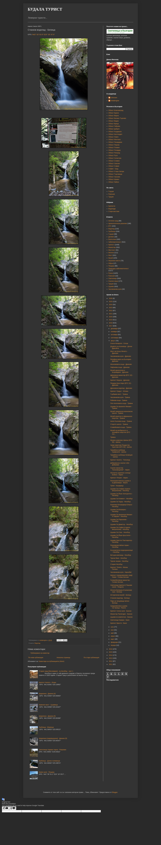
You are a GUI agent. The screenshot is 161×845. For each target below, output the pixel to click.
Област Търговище (115, 174)
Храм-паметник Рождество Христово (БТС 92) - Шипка (121, 446)
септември (115, 338)
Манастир (112, 247)
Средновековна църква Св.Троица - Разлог (118, 607)
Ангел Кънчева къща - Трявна (121, 421)
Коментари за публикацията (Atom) (51, 661)
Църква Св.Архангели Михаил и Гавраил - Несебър (121, 515)
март (113, 639)
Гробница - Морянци (46, 727)
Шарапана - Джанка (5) (47, 716)
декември (114, 328)
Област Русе (113, 155)
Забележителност (114, 242)
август (113, 341)
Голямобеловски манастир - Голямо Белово (120, 581)
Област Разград (114, 153)
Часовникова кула (115, 289)
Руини (110, 273)
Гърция (111, 191)
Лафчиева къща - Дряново (120, 367)
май (112, 633)
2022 (111, 310)
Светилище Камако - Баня (119, 620)
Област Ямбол (113, 182)
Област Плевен (114, 147)
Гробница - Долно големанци (49, 761)
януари (113, 645)
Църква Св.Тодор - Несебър (120, 502)
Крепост (111, 245)
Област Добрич (114, 129)
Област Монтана (114, 139)
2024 (111, 304)
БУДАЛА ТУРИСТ (45, 9)
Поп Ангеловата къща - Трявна (121, 403)
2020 (111, 317)
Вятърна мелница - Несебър (120, 555)
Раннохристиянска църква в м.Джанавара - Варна (120, 482)
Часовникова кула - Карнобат (121, 572)
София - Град (113, 169)
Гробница (111, 231)
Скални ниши (113, 281)
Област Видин (113, 121)
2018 (111, 323)
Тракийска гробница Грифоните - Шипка (118, 451)
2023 (111, 307)
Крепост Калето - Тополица (120, 460)
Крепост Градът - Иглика (119, 391)
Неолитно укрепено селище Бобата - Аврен (120, 474)
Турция (111, 197)
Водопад (37, 643)
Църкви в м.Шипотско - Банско (121, 617)
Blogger (114, 792)
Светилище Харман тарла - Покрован (52, 750)
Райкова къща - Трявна (118, 400)
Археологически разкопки (117, 223)
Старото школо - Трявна (119, 424)
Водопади (112, 209)
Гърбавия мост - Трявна (119, 394)
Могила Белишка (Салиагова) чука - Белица (121, 591)
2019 (111, 320)
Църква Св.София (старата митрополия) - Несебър (120, 528)
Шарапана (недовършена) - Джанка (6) (53, 738)
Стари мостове (113, 211)
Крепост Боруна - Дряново (119, 380)
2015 (111, 652)
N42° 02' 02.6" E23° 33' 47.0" (43, 34)
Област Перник (114, 145)
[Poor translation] (12, 808)
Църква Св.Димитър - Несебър (121, 524)
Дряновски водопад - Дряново (121, 388)
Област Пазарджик (115, 142)
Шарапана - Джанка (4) (47, 693)
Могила (111, 252)
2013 (111, 658)
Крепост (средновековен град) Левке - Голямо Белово (121, 576)
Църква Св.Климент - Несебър (121, 498)
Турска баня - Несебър (118, 558)
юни (112, 630)
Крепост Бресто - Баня (118, 623)
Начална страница (63, 657)
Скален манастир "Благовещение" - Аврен (120, 469)
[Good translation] (5, 808)
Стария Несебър (116, 564)
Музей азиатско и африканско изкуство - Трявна (121, 417)
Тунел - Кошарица (116, 486)
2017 (111, 326)
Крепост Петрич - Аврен (119, 478)
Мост (110, 255)
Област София (113, 166)
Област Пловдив (114, 150)
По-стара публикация (91, 657)
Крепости (111, 206)
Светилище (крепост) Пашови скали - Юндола (121, 586)
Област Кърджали (115, 131)
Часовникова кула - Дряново (120, 356)
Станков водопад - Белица (120, 598)
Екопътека (112, 239)
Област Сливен (114, 161)
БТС (109, 226)
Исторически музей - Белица (120, 595)
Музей (110, 258)
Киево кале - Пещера (46, 772)
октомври (114, 334)
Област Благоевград (115, 110)
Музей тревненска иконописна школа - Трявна (121, 412)
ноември (114, 331)
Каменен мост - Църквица (48, 705)
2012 (111, 661)
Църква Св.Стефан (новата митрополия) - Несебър (120, 490)
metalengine (115, 101)
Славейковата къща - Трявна (120, 427)
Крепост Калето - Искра (47, 682)
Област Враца (113, 124)
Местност (111, 250)
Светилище (112, 278)
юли (112, 627)
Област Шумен (113, 179)
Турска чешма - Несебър (119, 561)
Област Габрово (114, 126)
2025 (111, 301)
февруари (114, 642)
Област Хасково (114, 177)
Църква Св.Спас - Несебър (120, 532)
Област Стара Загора (116, 171)
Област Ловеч (113, 137)
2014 (111, 655)
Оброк (110, 263)
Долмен (111, 237)
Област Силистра (114, 158)
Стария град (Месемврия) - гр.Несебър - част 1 (56, 671)
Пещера (111, 266)
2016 (111, 649)
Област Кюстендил (115, 134)
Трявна (112, 437)
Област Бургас (113, 113)
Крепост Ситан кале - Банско (120, 611)
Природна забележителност (118, 268)
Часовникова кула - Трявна (120, 397)
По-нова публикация (35, 657)
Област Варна (113, 115)
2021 (111, 314)
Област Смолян (114, 163)
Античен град (113, 221)
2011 (111, 664)
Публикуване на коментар (40, 653)
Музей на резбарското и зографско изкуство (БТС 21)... (120, 432)
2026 (111, 298)
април (113, 636)
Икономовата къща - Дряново (121, 364)
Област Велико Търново (117, 118)
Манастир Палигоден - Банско (121, 614)
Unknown (114, 97)
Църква (111, 286)
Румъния (111, 194)
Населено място (114, 261)
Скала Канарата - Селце (119, 343)
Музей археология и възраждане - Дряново (119, 371)
